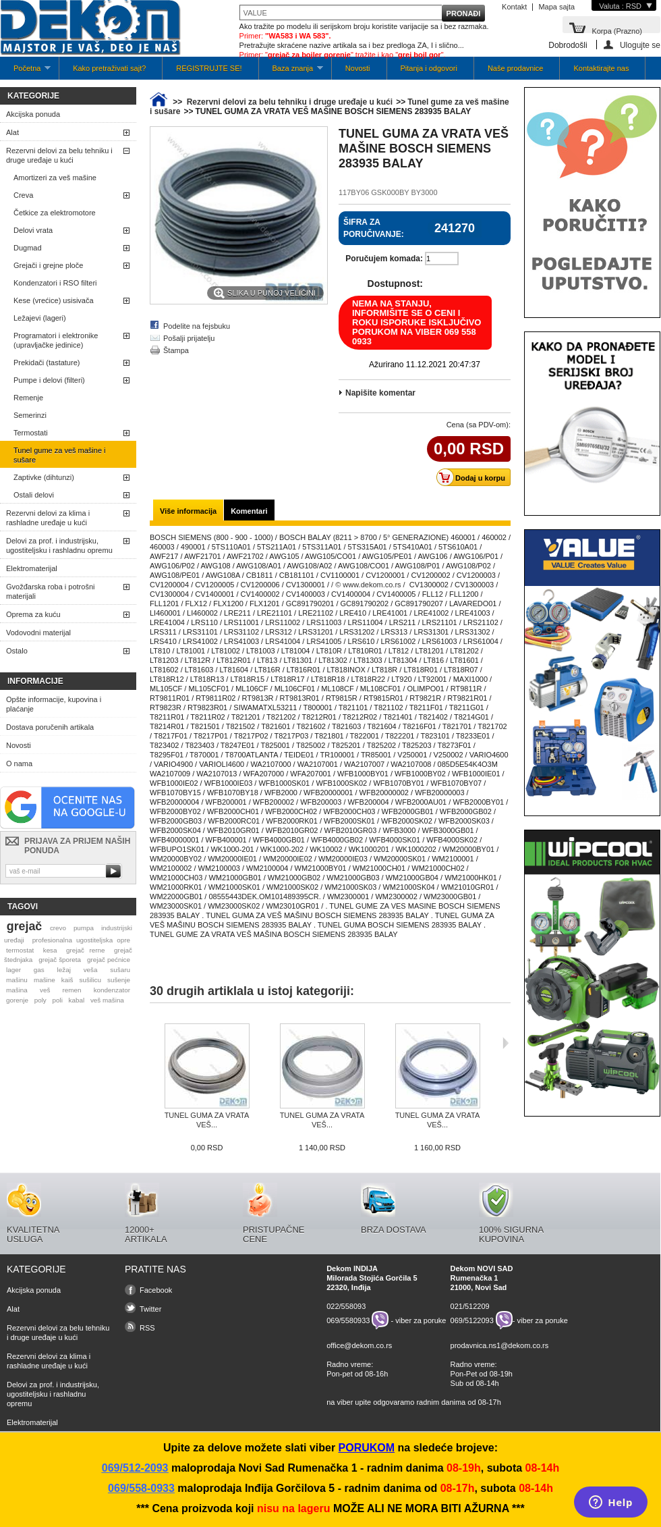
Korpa (617, 30)
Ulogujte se (640, 45)
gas (39, 969)
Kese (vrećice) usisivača (53, 300)
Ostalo (17, 651)
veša (91, 969)
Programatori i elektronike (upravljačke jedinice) (55, 340)
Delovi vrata (33, 230)
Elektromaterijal (31, 568)
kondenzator (112, 990)
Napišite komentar (380, 393)
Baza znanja (291, 72)
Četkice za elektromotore (54, 213)
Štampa (176, 350)
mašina (17, 990)
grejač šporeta (59, 959)
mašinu (17, 980)
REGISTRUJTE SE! (208, 68)
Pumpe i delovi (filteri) (49, 380)
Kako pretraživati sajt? (109, 68)
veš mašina (107, 1000)
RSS (147, 1328)
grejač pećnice (108, 959)
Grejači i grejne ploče (48, 265)
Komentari (249, 511)
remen (72, 990)
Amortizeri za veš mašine (54, 177)
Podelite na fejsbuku (196, 326)
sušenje (118, 980)
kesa (50, 950)
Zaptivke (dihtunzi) (43, 477)
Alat (12, 132)
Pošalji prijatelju (188, 338)
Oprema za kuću (33, 614)
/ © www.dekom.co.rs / (368, 585)
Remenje (28, 398)
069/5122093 (472, 1320)
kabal (77, 1000)
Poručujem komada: (384, 258)
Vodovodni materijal (38, 632)
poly (40, 1000)
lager (13, 969)
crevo (58, 928)
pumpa (84, 928)
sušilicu (90, 980)
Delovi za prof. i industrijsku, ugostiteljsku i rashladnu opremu (59, 545)
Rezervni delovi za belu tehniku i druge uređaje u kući (59, 155)
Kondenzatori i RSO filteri (55, 283)
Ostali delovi (33, 495)
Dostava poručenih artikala (50, 727)
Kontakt (514, 7)
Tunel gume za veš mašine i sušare (59, 455)
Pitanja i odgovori (429, 68)
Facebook (156, 1290)
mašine (44, 980)
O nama (19, 763)
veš (45, 990)
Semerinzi (30, 415)
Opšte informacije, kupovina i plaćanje (53, 704)
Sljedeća (505, 1043)
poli (58, 1000)
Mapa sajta (556, 7)
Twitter (150, 1309)
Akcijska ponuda (33, 114)
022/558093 (346, 1306)
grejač (24, 926)
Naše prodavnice (516, 68)
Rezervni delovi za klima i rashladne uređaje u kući (48, 518)
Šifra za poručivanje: (373, 228)
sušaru (120, 969)
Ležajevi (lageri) (39, 318)
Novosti (357, 68)
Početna (25, 72)
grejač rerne (85, 950)
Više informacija (188, 511)
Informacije (35, 681)
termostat (20, 950)
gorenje (17, 1000)
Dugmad (27, 248)
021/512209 (470, 1306)
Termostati (30, 433)
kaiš (67, 980)
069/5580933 (348, 1320)
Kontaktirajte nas (601, 68)
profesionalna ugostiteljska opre (81, 940)
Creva (23, 195)
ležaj (64, 969)
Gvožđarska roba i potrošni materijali (50, 591)
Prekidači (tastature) (46, 362)
